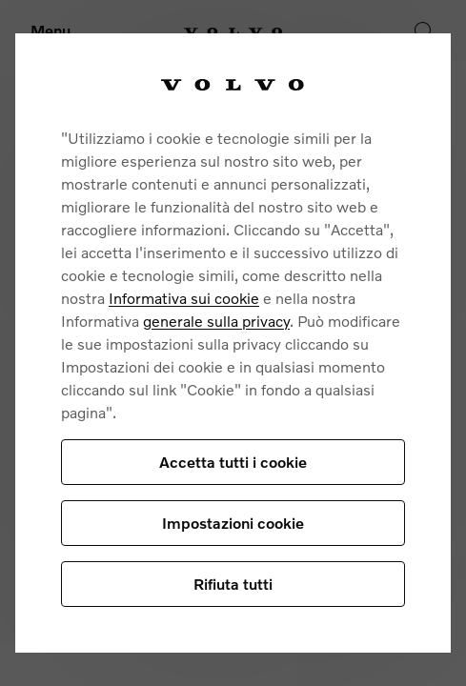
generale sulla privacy (216, 321)
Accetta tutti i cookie (233, 462)
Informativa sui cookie (184, 298)
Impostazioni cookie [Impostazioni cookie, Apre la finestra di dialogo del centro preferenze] (233, 523)
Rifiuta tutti (233, 584)
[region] (233, 342)
